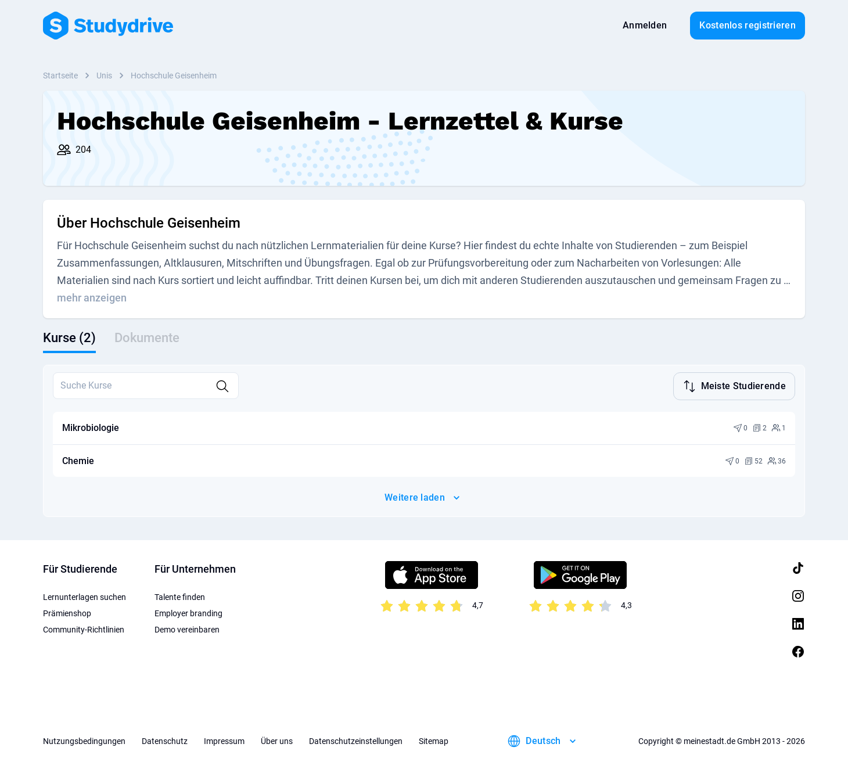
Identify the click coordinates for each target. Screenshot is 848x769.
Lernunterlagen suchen (84, 596)
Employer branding (188, 612)
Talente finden (179, 596)
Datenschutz (165, 740)
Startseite (60, 75)
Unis (104, 75)
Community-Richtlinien (83, 628)
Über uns (277, 740)
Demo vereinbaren (187, 628)
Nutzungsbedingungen (84, 740)
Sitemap (433, 740)
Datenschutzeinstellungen (356, 740)
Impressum (224, 740)
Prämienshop (67, 612)
